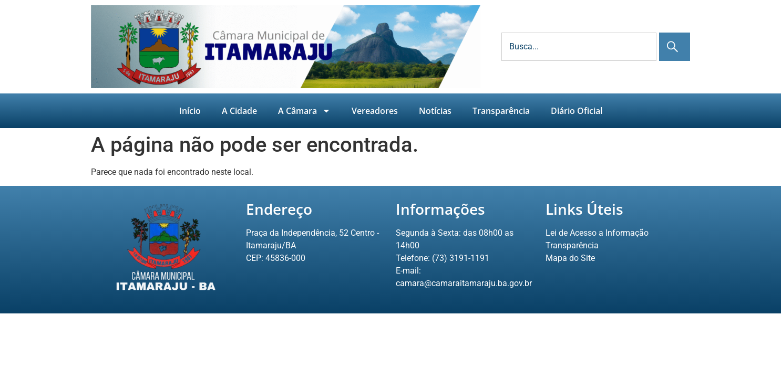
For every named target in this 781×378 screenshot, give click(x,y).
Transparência (501, 111)
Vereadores (375, 111)
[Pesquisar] (674, 47)
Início (190, 111)
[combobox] (578, 47)
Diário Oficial (576, 111)
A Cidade (239, 111)
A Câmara (304, 110)
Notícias (435, 111)
